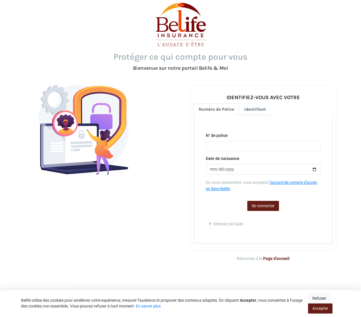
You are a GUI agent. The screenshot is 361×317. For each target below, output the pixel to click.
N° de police (217, 135)
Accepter (320, 308)
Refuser (319, 298)
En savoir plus (148, 306)
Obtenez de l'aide (226, 224)
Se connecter (263, 205)
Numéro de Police (216, 109)
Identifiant (255, 109)
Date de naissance (223, 158)
